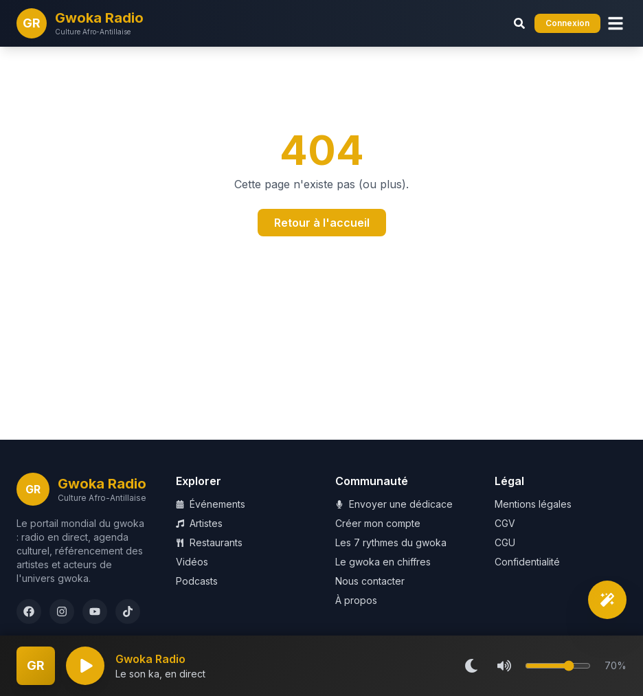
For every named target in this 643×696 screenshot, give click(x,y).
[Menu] (616, 23)
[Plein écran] (35, 666)
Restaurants (209, 542)
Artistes (199, 523)
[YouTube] (94, 611)
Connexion (567, 23)
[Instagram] (61, 611)
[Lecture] (85, 666)
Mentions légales (533, 504)
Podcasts (197, 581)
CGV (505, 523)
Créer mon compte (377, 523)
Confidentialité (527, 562)
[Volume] (558, 665)
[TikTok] (127, 611)
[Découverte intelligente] (607, 600)
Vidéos (192, 562)
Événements (210, 504)
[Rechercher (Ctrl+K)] (519, 23)
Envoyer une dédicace (394, 504)
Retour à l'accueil (322, 222)
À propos (356, 600)
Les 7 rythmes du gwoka (391, 542)
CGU (505, 542)
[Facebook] (28, 611)
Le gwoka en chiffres (383, 562)
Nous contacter (370, 581)
